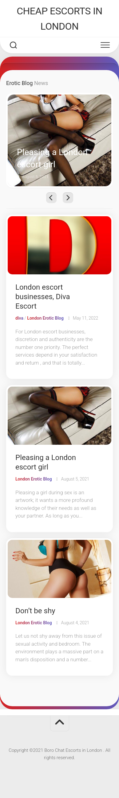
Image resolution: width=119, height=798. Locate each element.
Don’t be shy (35, 611)
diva (19, 318)
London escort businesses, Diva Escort (42, 296)
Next (68, 198)
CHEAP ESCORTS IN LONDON (59, 18)
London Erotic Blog (45, 318)
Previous (51, 198)
